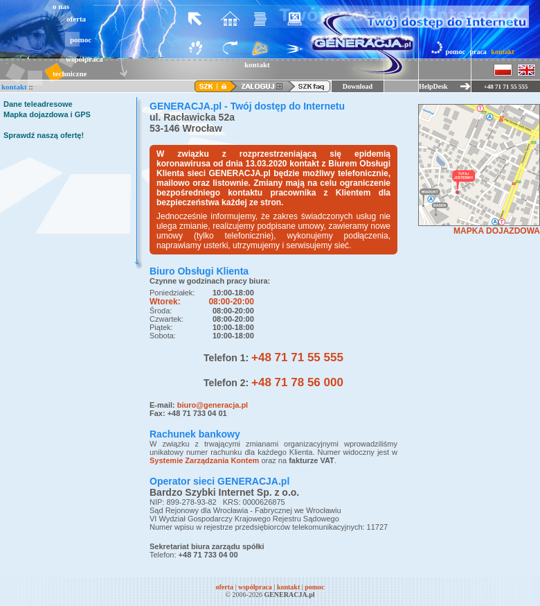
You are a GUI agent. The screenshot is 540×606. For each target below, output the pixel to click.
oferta (76, 19)
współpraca (84, 59)
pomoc (80, 39)
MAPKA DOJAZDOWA (496, 231)
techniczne (70, 73)
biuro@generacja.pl (212, 405)
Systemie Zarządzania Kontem (204, 460)
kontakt (502, 51)
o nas (61, 6)
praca (477, 51)
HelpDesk (433, 86)
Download (357, 86)
